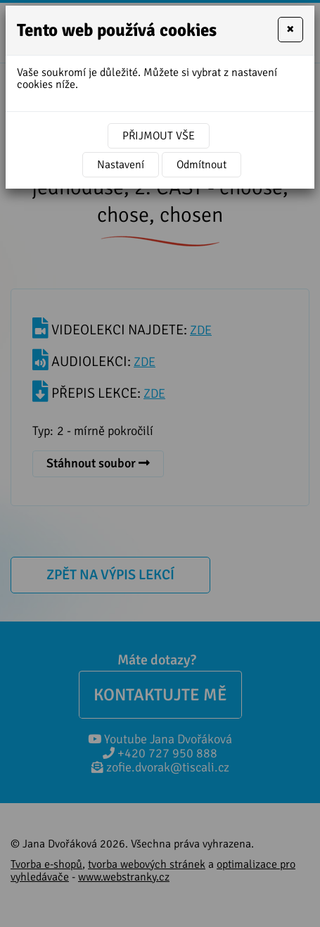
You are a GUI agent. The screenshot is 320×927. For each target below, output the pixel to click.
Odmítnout (201, 165)
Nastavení (120, 165)
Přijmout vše (158, 136)
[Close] (290, 29)
